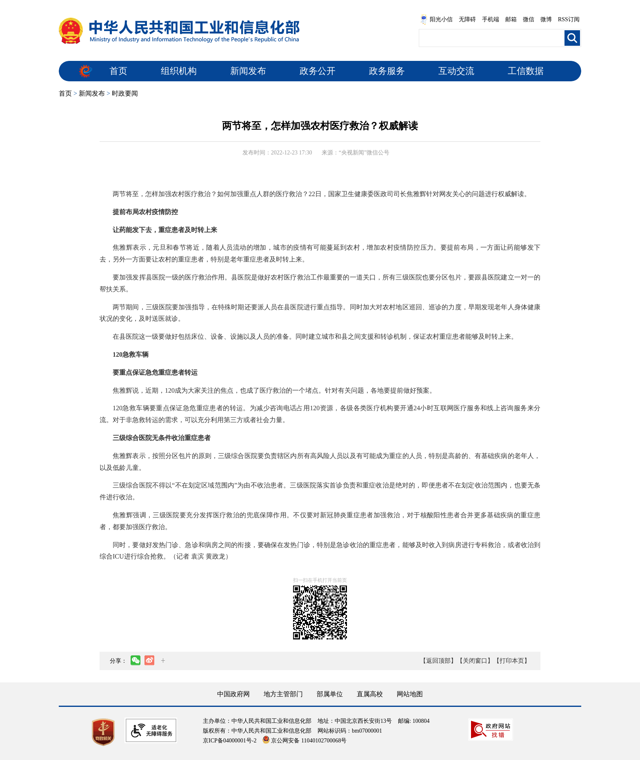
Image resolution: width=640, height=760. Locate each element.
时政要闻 (125, 93)
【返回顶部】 (438, 660)
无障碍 (467, 19)
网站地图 (410, 694)
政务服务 (387, 71)
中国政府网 (233, 694)
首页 (118, 71)
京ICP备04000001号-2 (229, 741)
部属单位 (330, 694)
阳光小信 (436, 19)
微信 (528, 19)
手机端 (490, 19)
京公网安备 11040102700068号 (304, 741)
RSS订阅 (569, 19)
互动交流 (456, 71)
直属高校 (370, 694)
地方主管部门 (283, 694)
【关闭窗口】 (475, 660)
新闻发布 (248, 71)
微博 (546, 19)
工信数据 (526, 71)
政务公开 (318, 71)
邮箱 (511, 19)
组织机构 (179, 71)
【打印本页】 (511, 660)
